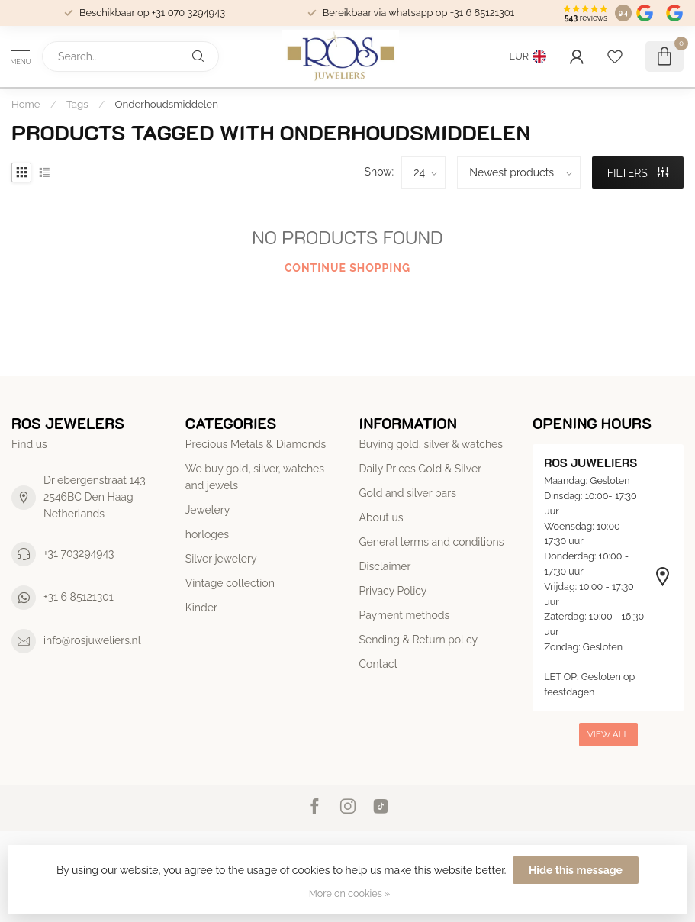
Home (25, 104)
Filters (638, 173)
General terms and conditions (431, 542)
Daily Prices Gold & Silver (420, 469)
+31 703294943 (78, 553)
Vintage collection (230, 583)
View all (608, 734)
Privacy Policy (393, 591)
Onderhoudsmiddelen (166, 104)
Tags (77, 104)
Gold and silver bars (407, 493)
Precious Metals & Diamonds (256, 444)
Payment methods (404, 615)
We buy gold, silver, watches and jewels (254, 477)
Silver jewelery (221, 559)
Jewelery (207, 510)
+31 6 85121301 (78, 597)
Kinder (201, 607)
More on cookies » (349, 893)
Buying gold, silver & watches (431, 444)
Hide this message (576, 870)
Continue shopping (347, 268)
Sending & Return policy (418, 639)
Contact (378, 664)
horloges (207, 534)
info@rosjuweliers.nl (92, 640)
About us (381, 517)
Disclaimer (385, 566)
